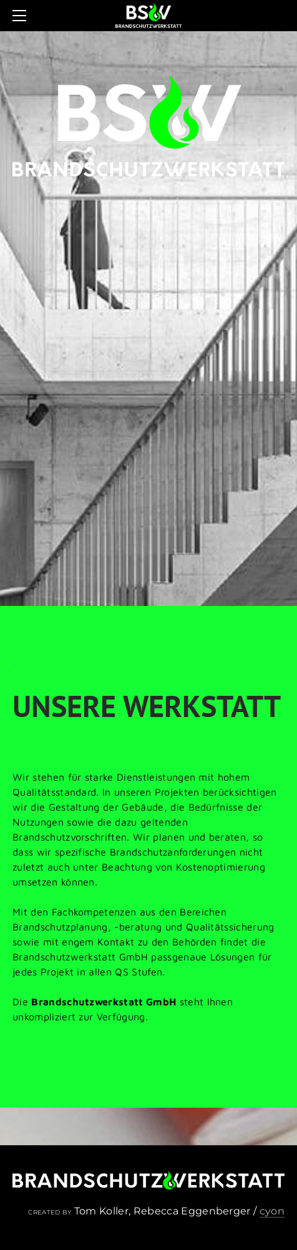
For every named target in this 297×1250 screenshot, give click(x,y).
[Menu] (21, 15)
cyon (272, 1211)
